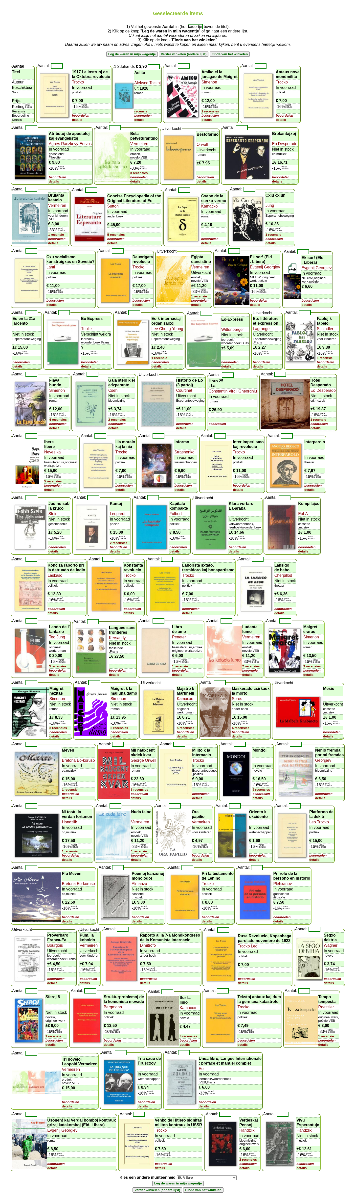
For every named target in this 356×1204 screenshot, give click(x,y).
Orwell (202, 144)
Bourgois (55, 945)
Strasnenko (185, 452)
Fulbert (176, 514)
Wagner (330, 945)
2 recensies (210, 111)
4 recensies (58, 419)
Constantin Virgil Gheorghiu (233, 391)
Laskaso (55, 575)
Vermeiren (139, 144)
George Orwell (143, 760)
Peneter (179, 637)
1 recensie (56, 234)
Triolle (86, 329)
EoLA (303, 514)
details (77, 120)
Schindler (325, 329)
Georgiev (323, 760)
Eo (201, 1069)
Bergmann (113, 1007)
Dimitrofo (148, 945)
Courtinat (184, 390)
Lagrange (261, 329)
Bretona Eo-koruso (78, 760)
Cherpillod (283, 575)
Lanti (50, 267)
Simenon (209, 82)
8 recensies (188, 1036)
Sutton (113, 206)
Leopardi (117, 514)
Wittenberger (232, 329)
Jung (270, 205)
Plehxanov (282, 884)
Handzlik (69, 822)
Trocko (78, 82)
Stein (52, 514)
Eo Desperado (284, 144)
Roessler (326, 1007)
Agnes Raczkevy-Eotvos (70, 144)
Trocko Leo (247, 946)
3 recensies (139, 173)
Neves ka (52, 452)
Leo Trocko (319, 822)
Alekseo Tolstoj (147, 83)
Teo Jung (57, 637)
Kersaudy (117, 638)
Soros (237, 699)
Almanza (139, 884)
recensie (140, 111)
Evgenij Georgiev (265, 267)
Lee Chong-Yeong (167, 329)
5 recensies (116, 234)
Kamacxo (209, 206)
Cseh (112, 390)
